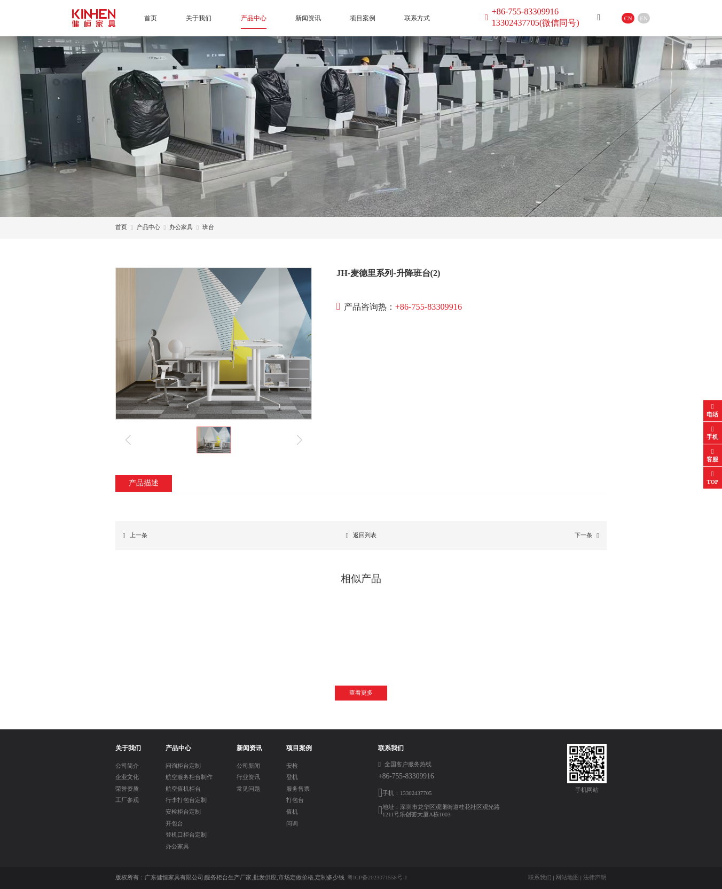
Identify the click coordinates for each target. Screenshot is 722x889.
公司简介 (127, 765)
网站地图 (567, 877)
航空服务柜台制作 (189, 777)
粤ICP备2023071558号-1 (377, 877)
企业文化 (127, 777)
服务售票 (298, 788)
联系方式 (417, 18)
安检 (292, 765)
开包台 (174, 823)
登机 (292, 777)
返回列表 (361, 536)
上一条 (135, 536)
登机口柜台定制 (186, 834)
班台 (208, 227)
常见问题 (248, 788)
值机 (292, 811)
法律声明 (595, 877)
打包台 (295, 800)
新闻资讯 (308, 18)
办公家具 (181, 227)
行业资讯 (248, 777)
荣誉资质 (127, 788)
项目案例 (362, 18)
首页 (150, 18)
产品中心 (253, 18)
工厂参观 (127, 800)
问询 (292, 823)
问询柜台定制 (183, 765)
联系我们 (540, 877)
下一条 (587, 536)
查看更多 (361, 692)
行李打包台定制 (186, 800)
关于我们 (198, 18)
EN (643, 18)
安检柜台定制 (183, 811)
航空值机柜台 (183, 788)
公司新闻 (248, 765)
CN (628, 18)
